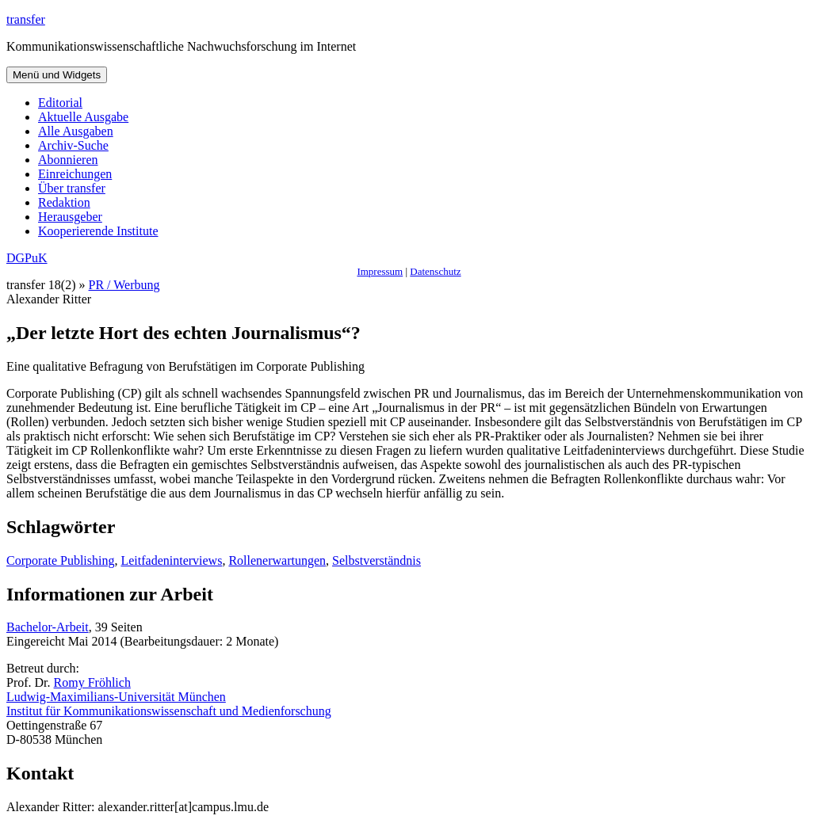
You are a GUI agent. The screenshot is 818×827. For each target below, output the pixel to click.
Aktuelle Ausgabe (83, 117)
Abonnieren (68, 159)
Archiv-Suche (73, 145)
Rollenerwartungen (277, 560)
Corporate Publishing (60, 560)
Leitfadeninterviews (171, 560)
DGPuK (27, 258)
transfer (25, 19)
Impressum (380, 271)
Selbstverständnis (376, 560)
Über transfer (71, 188)
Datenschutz (435, 271)
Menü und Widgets (57, 75)
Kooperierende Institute (98, 231)
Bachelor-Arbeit (47, 627)
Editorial (60, 102)
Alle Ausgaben (75, 131)
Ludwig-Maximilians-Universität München (116, 696)
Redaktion (64, 202)
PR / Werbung (124, 285)
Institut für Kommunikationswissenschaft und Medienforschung (168, 711)
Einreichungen (75, 174)
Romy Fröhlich (92, 682)
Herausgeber (70, 216)
